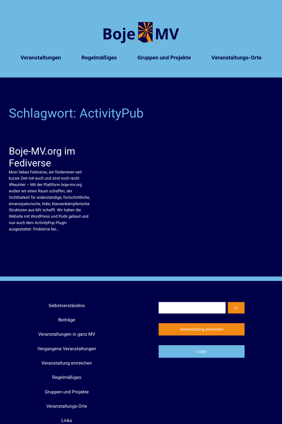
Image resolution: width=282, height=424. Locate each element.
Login (201, 351)
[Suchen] (236, 307)
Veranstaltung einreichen (201, 329)
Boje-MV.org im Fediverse (42, 157)
